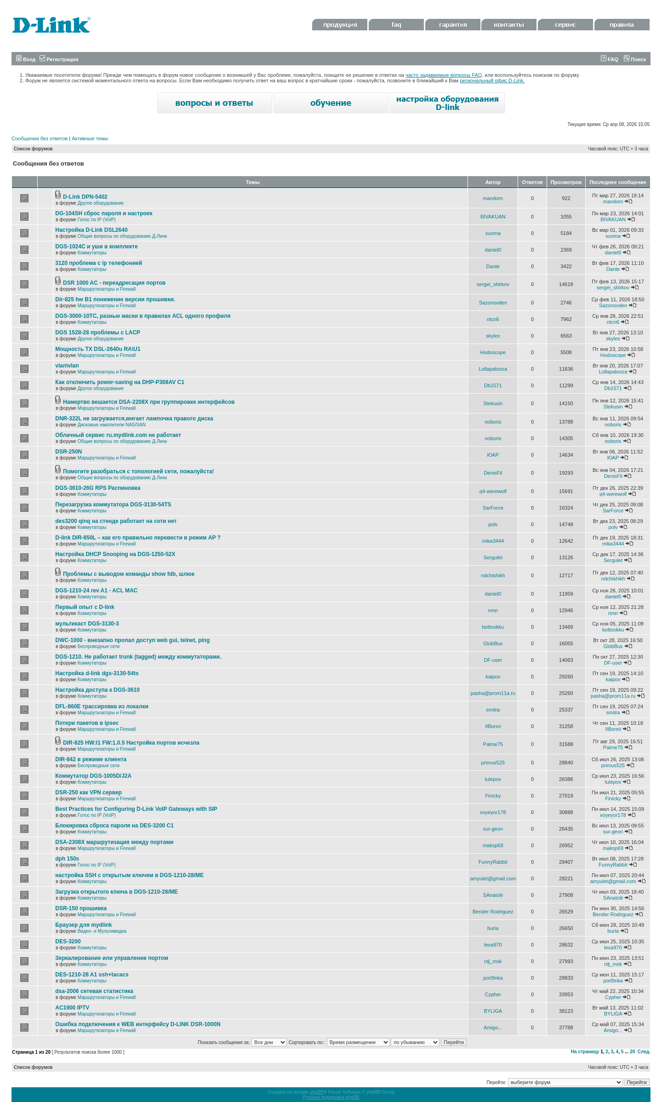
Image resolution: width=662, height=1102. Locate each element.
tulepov (493, 779)
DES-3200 (67, 941)
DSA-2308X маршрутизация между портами (114, 842)
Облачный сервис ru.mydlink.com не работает (118, 435)
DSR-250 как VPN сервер (88, 792)
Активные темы (90, 138)
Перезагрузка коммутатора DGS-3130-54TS (113, 504)
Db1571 (493, 385)
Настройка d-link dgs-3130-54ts (96, 673)
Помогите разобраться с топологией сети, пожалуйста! (138, 471)
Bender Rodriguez (493, 911)
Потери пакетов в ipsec (87, 723)
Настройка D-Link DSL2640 (91, 230)
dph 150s (67, 858)
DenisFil (493, 473)
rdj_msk (493, 961)
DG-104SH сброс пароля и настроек (103, 213)
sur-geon (493, 829)
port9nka (493, 978)
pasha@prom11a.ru (493, 693)
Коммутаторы (92, 252)
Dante (493, 266)
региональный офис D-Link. (492, 80)
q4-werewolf (493, 491)
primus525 (493, 762)
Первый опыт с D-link (84, 607)
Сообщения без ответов (39, 138)
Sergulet (493, 557)
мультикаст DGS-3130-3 (87, 623)
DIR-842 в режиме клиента (90, 759)
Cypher (493, 994)
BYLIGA (493, 1011)
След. (644, 1051)
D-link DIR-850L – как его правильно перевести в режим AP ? (138, 537)
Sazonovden (493, 302)
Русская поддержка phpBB (330, 1097)
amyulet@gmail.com (493, 878)
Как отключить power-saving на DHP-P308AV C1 (119, 382)
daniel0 (493, 250)
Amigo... (493, 1027)
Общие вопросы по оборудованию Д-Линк (122, 236)
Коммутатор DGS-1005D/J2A (93, 776)
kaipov (492, 676)
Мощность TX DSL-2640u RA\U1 (97, 349)
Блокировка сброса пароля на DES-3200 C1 (114, 825)
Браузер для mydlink (83, 925)
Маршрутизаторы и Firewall (107, 289)
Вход (25, 59)
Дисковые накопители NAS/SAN (112, 424)
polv (492, 524)
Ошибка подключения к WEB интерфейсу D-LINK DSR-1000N (137, 1024)
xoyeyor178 (493, 812)
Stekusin (492, 403)
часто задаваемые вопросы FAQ (443, 75)
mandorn (493, 198)
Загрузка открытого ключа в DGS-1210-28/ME (116, 892)
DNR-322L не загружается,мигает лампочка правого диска (134, 418)
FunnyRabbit (493, 862)
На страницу (585, 1051)
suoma (493, 233)
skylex (493, 336)
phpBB (316, 1092)
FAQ (609, 59)
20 (632, 1051)
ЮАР (493, 455)
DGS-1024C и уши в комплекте (96, 246)
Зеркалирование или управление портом (111, 958)
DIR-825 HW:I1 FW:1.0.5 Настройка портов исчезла (131, 743)
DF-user (493, 660)
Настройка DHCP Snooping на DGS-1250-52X (115, 554)
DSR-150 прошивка (81, 908)
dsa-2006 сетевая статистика (94, 991)
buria (492, 928)
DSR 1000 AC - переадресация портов (114, 283)
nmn (493, 610)
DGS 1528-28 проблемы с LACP (97, 332)
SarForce (493, 508)
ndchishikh (493, 575)
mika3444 (493, 541)
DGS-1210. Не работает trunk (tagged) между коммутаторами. (138, 657)
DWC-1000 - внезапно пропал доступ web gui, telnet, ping (132, 640)
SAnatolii (493, 895)
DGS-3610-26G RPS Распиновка (97, 488)
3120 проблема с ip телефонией (98, 263)
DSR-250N (68, 451)
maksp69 (493, 845)
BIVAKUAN (493, 216)
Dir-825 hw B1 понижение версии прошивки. (115, 299)
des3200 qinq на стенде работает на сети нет (116, 521)
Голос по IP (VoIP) (97, 219)
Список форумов (33, 148)
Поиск (635, 59)
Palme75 (493, 744)
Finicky (493, 795)
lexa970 (493, 944)
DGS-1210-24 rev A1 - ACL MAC (96, 590)
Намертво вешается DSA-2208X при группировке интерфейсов (148, 402)
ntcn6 (493, 319)
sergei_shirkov (493, 284)
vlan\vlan (67, 365)
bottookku (493, 627)
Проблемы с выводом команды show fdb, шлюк (128, 574)
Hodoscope (493, 352)
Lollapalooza (493, 369)
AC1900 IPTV (72, 1007)
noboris (493, 422)
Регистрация (59, 59)
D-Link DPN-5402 (85, 197)
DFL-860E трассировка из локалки (101, 706)
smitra (493, 709)
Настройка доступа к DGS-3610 (97, 690)
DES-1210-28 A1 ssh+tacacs (91, 974)
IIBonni (493, 726)
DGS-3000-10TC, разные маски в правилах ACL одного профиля (142, 316)
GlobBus (492, 643)
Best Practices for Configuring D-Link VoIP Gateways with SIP (136, 809)
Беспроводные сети (99, 646)
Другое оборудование (101, 203)
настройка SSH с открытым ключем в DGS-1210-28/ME (129, 875)
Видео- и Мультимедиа (102, 931)
